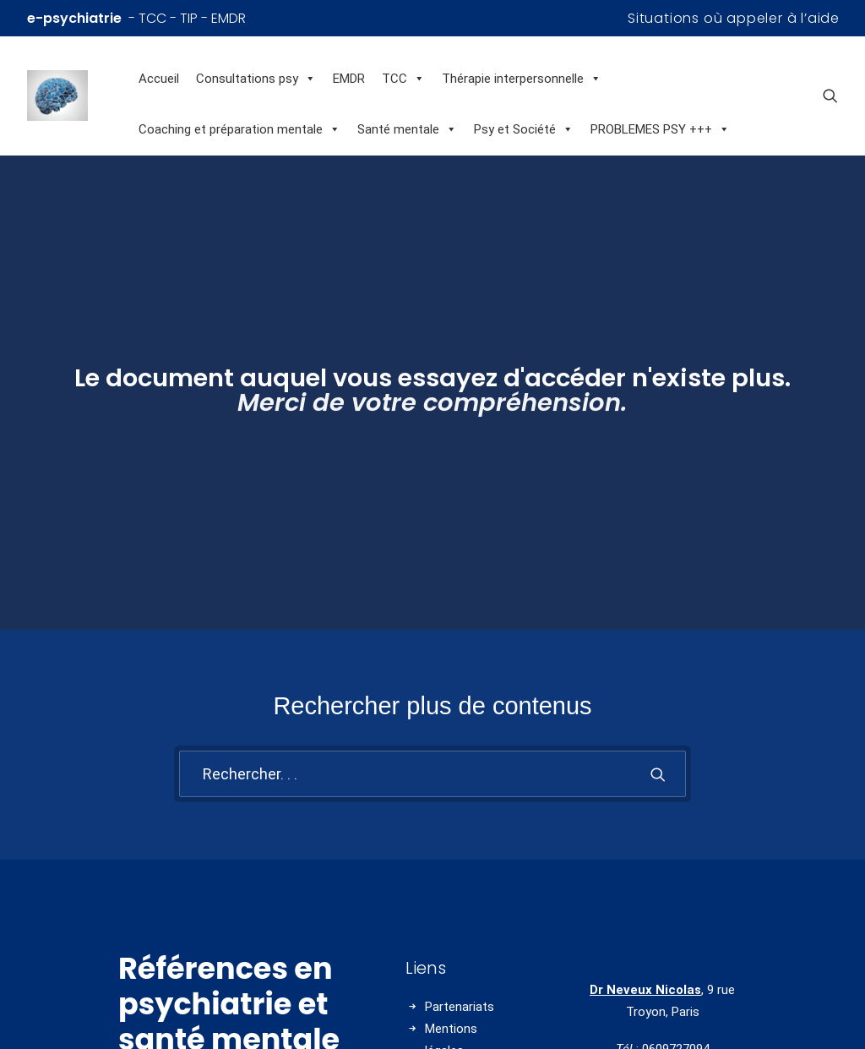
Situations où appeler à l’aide (734, 18)
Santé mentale (407, 129)
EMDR (349, 78)
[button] (830, 95)
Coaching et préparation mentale (239, 129)
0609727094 (676, 993)
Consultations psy (256, 78)
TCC (403, 78)
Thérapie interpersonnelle (521, 78)
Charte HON (458, 1038)
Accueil (159, 78)
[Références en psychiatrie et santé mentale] (78, 95)
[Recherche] (432, 718)
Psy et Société (524, 129)
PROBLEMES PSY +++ (660, 129)
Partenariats (459, 950)
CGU (437, 1016)
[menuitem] (734, 18)
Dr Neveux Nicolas (645, 933)
